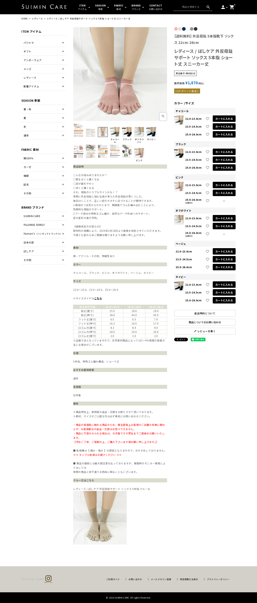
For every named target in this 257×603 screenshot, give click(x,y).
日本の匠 (29, 242)
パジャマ (29, 42)
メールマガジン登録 (161, 579)
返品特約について (204, 313)
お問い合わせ (135, 579)
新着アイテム (31, 86)
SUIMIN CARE (32, 216)
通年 (26, 135)
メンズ (27, 69)
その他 (27, 193)
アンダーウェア (33, 60)
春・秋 (27, 109)
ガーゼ (27, 167)
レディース (37, 18)
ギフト (27, 51)
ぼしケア (29, 251)
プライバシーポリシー (218, 579)
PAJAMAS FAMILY (34, 225)
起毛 (26, 184)
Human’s (43, 233)
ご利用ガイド (113, 579)
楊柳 (26, 176)
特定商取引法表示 (189, 579)
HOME (24, 18)
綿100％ (29, 158)
